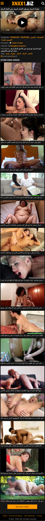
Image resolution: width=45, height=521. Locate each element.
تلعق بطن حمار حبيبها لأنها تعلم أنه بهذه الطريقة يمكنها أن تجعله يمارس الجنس (22, 391)
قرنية (7, 53)
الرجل (19, 53)
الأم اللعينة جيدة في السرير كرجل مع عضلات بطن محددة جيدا (21, 446)
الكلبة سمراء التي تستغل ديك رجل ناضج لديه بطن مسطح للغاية (22, 335)
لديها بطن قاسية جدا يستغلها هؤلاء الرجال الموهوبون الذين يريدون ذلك (22, 418)
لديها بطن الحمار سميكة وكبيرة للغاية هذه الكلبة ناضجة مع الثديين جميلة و (22, 115)
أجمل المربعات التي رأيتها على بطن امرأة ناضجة (17, 170)
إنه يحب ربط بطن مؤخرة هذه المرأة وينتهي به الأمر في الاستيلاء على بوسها (22, 308)
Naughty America (17, 46)
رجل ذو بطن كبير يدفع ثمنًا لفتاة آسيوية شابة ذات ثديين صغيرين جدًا (22, 197)
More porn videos (22, 507)
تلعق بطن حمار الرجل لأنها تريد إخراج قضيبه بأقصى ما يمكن (21, 142)
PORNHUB (14, 37)
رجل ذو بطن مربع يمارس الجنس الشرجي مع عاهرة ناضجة (20, 253)
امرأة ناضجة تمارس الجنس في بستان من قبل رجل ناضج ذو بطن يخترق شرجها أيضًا (22, 473)
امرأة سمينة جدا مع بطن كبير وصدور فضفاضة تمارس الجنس (21, 225)
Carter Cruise (16, 43)
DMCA (5, 516)
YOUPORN (25, 37)
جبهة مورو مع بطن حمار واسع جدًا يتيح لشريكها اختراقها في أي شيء (22, 280)
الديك (24, 53)
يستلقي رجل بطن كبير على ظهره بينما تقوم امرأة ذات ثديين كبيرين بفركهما (22, 363)
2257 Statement (29, 516)
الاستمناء (40, 37)
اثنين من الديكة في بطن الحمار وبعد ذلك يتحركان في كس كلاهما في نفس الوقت (22, 87)
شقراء (3, 40)
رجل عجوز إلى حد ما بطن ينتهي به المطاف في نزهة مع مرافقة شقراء (22, 501)
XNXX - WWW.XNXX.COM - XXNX (23, 3)
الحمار (30, 53)
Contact (39, 516)
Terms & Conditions (15, 516)
